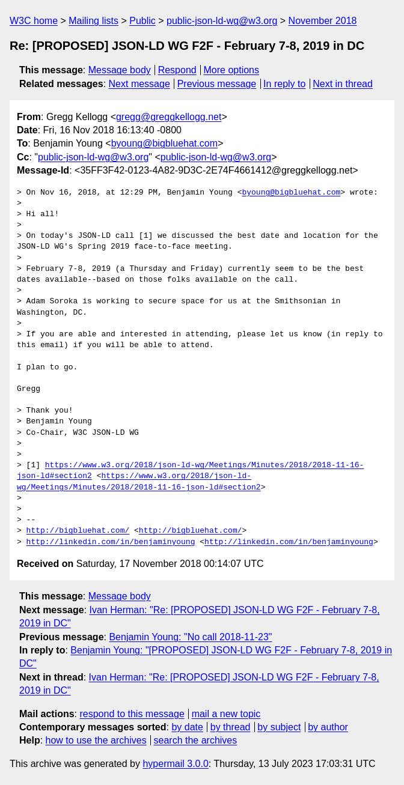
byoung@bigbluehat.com (164, 143)
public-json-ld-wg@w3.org (222, 21)
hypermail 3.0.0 (175, 764)
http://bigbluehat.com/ (78, 531)
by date (187, 727)
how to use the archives (96, 740)
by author (328, 727)
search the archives (195, 740)
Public (142, 21)
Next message (139, 84)
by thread (230, 727)
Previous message (217, 84)
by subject (279, 727)
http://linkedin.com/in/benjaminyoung (110, 542)
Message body (119, 70)
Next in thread (343, 84)
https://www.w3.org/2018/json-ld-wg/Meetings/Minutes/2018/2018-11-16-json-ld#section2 (139, 482)
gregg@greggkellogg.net (168, 117)
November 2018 (323, 21)
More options (232, 70)
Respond (177, 70)
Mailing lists (93, 21)
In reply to (284, 84)
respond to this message (131, 714)
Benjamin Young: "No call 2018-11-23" (190, 637)
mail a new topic (226, 714)
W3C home (34, 21)
